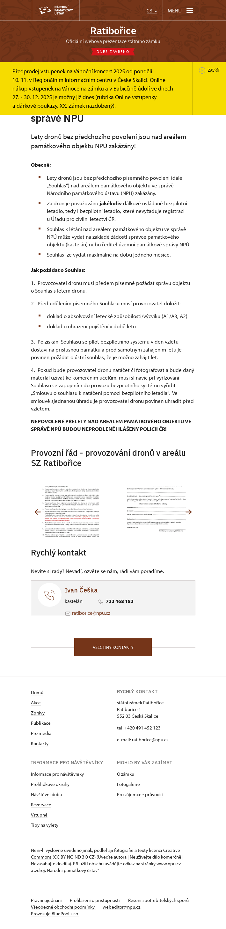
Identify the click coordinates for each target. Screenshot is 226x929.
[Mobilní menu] (181, 10)
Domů (37, 693)
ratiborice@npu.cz (91, 613)
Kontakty (39, 744)
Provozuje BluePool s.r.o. (55, 914)
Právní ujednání (47, 901)
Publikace (41, 724)
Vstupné (39, 815)
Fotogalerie (128, 785)
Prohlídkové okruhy (50, 785)
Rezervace (41, 805)
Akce (36, 703)
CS (152, 11)
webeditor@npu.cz (122, 907)
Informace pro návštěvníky (57, 775)
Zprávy (38, 713)
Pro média (41, 734)
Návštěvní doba (46, 795)
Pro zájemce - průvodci (140, 795)
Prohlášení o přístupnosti (95, 901)
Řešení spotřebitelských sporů (159, 901)
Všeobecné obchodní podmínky (63, 907)
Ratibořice (113, 30)
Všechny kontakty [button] (113, 647)
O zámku (125, 775)
